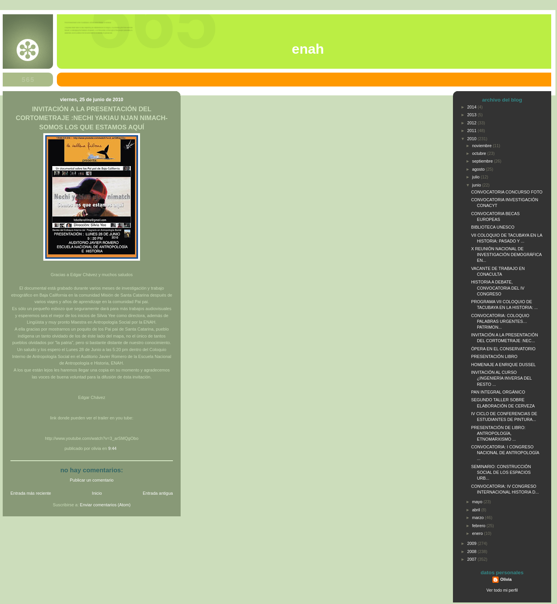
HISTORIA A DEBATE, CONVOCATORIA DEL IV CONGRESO (498, 288)
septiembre (483, 161)
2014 (472, 107)
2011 (472, 130)
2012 (472, 122)
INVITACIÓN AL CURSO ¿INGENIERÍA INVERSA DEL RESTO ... (501, 378)
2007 (472, 559)
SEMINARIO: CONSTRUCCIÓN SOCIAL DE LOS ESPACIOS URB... (501, 472)
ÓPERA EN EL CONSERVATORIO (503, 348)
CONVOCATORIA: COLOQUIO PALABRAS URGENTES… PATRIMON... (500, 321)
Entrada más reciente (30, 493)
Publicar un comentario (92, 480)
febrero (479, 525)
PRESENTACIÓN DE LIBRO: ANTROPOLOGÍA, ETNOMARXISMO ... (498, 433)
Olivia (505, 579)
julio (476, 177)
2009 (472, 543)
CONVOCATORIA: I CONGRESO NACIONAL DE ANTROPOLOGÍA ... (505, 453)
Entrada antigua (158, 493)
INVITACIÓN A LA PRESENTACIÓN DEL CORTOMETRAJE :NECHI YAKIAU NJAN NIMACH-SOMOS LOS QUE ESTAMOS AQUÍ (92, 118)
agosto (479, 169)
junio (477, 185)
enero (478, 533)
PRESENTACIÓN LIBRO (494, 356)
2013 (472, 114)
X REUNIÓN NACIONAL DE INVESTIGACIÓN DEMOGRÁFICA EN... (506, 254)
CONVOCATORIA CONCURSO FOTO (507, 192)
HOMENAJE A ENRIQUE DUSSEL (503, 364)
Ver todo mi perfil (502, 590)
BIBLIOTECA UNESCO (492, 227)
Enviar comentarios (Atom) (105, 504)
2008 (472, 551)
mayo (478, 501)
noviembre (482, 145)
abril (476, 509)
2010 (472, 138)
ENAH (308, 49)
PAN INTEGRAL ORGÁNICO (498, 392)
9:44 (112, 448)
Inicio (97, 493)
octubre (479, 153)
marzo (478, 517)
